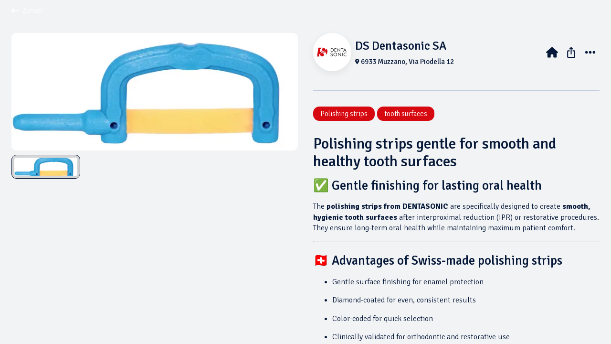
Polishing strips (344, 113)
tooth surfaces (405, 113)
